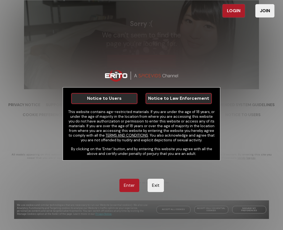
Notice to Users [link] (104, 98)
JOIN (265, 11)
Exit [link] (155, 185)
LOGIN (233, 11)
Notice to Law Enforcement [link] (178, 98)
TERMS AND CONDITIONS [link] (127, 135)
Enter (129, 185)
